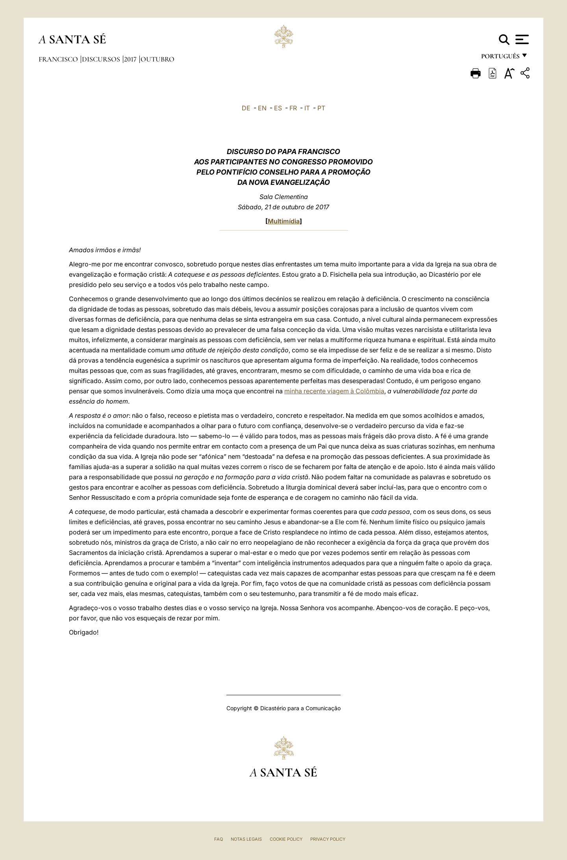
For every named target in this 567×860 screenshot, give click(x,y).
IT (307, 108)
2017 (131, 59)
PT (321, 108)
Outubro (157, 59)
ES (278, 108)
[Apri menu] (521, 39)
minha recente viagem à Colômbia (334, 391)
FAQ (218, 839)
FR (293, 108)
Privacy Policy (327, 839)
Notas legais (246, 839)
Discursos (102, 59)
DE (246, 108)
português (500, 58)
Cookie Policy (286, 839)
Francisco (59, 59)
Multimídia (284, 221)
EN (262, 108)
